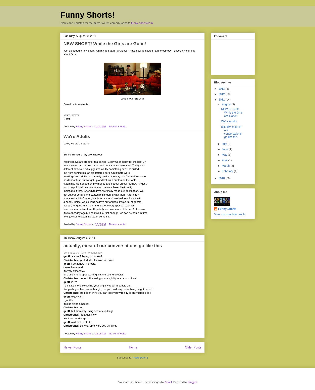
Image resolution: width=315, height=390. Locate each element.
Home (133, 347)
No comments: (118, 126)
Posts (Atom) (140, 357)
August (226, 104)
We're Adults (76, 136)
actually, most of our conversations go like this (112, 245)
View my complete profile (229, 214)
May (225, 154)
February (228, 171)
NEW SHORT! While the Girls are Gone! (104, 43)
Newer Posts (72, 347)
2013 (222, 88)
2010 (222, 178)
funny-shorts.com (142, 23)
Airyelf (168, 382)
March (226, 165)
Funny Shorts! (87, 14)
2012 (222, 94)
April (225, 160)
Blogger (192, 382)
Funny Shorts (227, 208)
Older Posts (193, 347)
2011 (222, 99)
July (225, 143)
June (225, 149)
